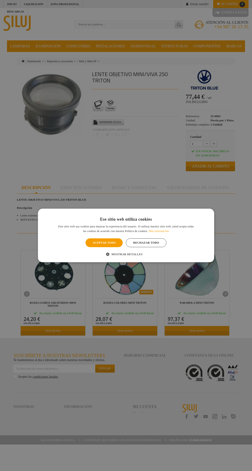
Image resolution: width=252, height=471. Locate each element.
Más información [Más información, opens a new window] (159, 231)
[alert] (126, 235)
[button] (125, 254)
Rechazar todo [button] (146, 242)
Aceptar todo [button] (104, 242)
